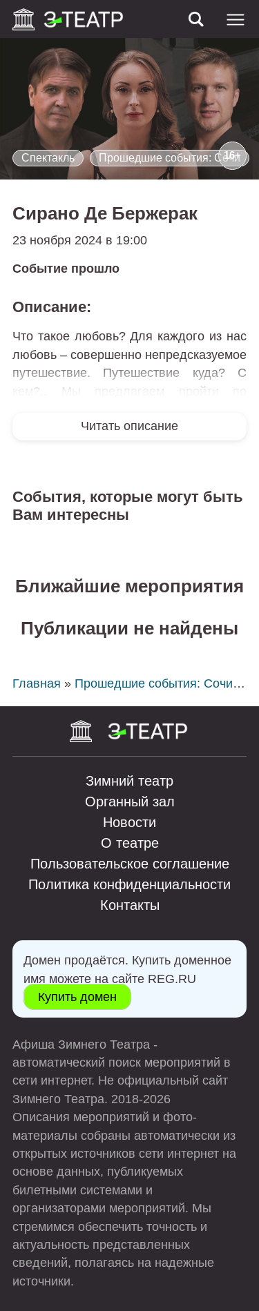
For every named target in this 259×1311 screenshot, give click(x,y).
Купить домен (77, 997)
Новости (129, 822)
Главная (36, 683)
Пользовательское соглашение (129, 863)
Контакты (130, 905)
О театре (130, 843)
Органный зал (130, 801)
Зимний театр (129, 780)
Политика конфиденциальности (129, 884)
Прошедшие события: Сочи (169, 158)
